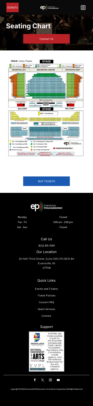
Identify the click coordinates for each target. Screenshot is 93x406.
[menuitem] (46, 288)
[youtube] (58, 380)
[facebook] (35, 380)
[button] (83, 7)
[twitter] (42, 380)
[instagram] (50, 380)
